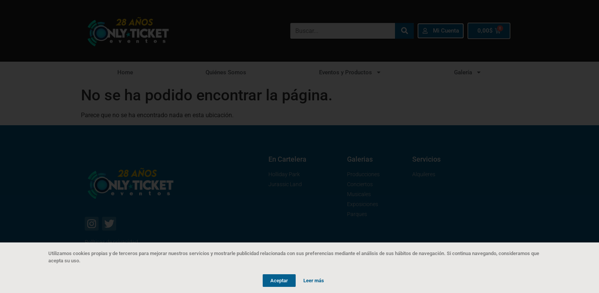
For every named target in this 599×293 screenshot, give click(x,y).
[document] (299, 146)
